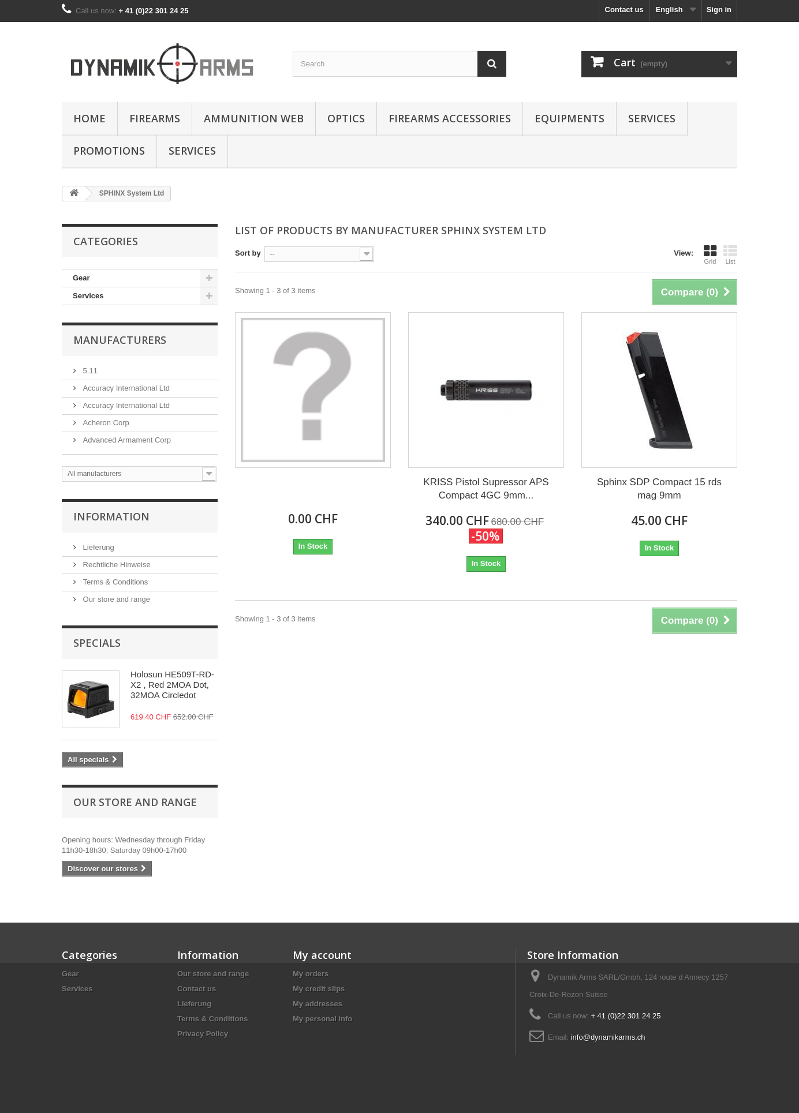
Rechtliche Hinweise (116, 564)
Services (651, 118)
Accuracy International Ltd (125, 388)
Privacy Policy (202, 1033)
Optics (346, 118)
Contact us (624, 9)
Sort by (248, 253)
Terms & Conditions (114, 582)
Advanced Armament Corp (126, 440)
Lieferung (97, 547)
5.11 (89, 370)
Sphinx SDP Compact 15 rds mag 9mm (659, 489)
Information (111, 516)
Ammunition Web (254, 118)
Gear (81, 277)
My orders (310, 973)
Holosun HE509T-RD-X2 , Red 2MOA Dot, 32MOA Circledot (172, 684)
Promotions (109, 151)
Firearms (154, 118)
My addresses (317, 1003)
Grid (710, 254)
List (730, 254)
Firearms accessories (450, 118)
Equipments (569, 118)
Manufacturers (119, 340)
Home (89, 118)
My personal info (322, 1018)
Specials (97, 643)
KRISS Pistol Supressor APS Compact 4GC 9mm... (485, 489)
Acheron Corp (105, 422)
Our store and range (115, 599)
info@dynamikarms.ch (608, 1037)
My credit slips (319, 988)
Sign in (719, 9)
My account (322, 955)
